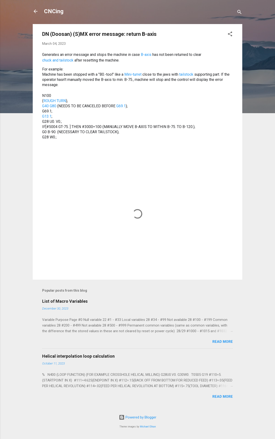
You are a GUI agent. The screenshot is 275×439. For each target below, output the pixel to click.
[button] (230, 34)
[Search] (239, 13)
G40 (45, 106)
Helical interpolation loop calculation (78, 356)
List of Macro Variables (65, 301)
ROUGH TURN (54, 101)
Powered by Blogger (137, 417)
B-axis (146, 55)
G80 (53, 106)
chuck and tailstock (57, 60)
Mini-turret (133, 74)
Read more (222, 342)
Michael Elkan (148, 426)
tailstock (186, 74)
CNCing (54, 11)
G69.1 (121, 106)
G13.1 (47, 116)
